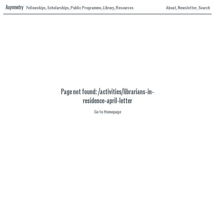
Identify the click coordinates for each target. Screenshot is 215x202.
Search (204, 8)
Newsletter (187, 8)
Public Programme (86, 8)
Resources (125, 8)
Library (108, 8)
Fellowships (36, 8)
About (171, 8)
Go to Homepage (107, 112)
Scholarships (58, 8)
